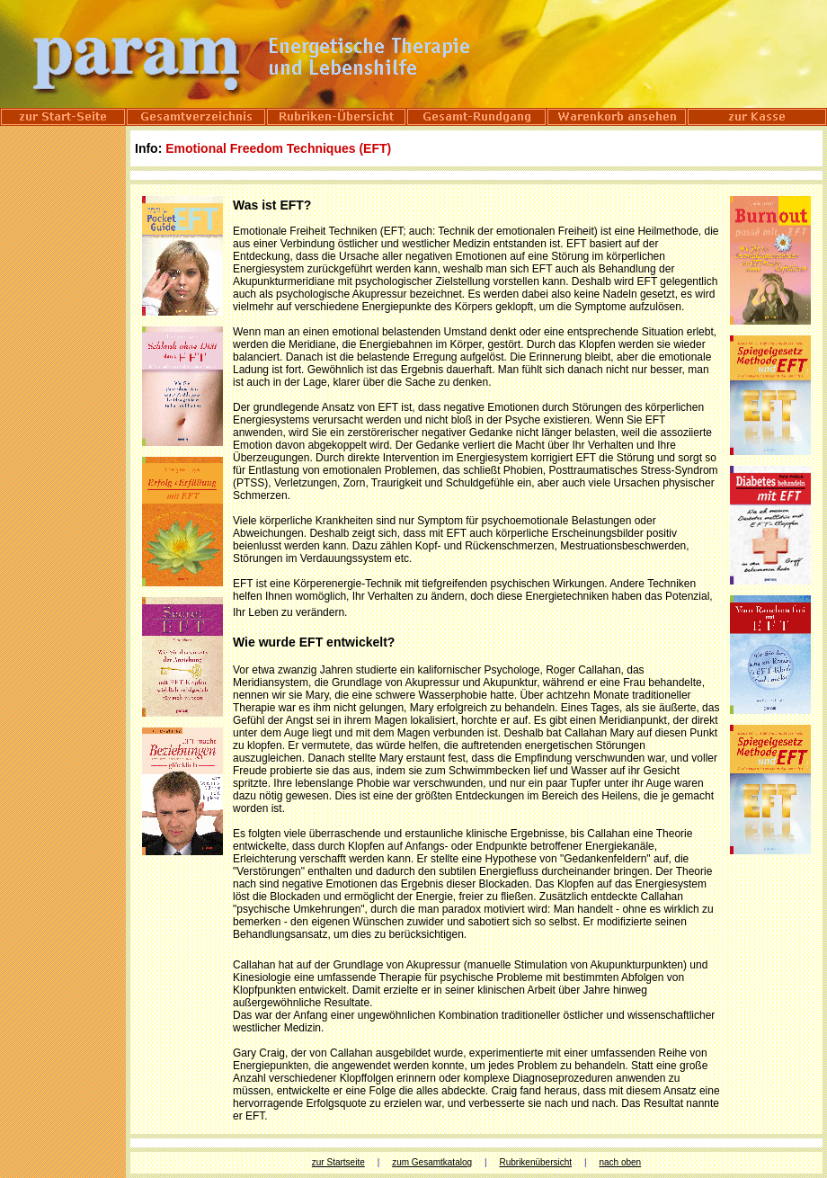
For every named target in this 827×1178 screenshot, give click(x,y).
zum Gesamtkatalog (432, 1162)
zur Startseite (338, 1162)
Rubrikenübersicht (535, 1162)
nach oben (620, 1162)
